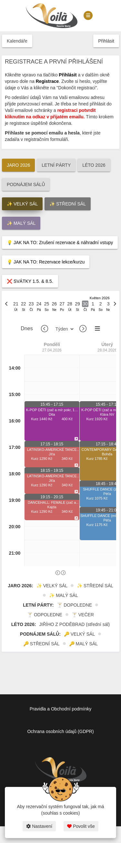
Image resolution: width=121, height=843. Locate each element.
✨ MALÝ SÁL (21, 223)
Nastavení (39, 826)
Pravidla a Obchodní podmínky (60, 708)
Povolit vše (81, 826)
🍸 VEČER (83, 614)
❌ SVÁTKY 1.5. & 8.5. (30, 281)
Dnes (27, 328)
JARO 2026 (18, 165)
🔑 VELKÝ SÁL (79, 634)
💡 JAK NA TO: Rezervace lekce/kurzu (46, 261)
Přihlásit (106, 41)
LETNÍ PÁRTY (56, 165)
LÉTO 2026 (93, 165)
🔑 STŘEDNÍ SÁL (41, 643)
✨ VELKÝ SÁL (22, 203)
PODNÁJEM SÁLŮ (26, 184)
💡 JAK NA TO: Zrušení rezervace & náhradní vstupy (60, 242)
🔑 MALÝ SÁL (83, 643)
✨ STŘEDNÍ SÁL (67, 203)
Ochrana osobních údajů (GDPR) (60, 731)
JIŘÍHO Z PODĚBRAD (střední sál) (74, 624)
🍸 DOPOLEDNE (74, 605)
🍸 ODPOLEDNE (44, 614)
